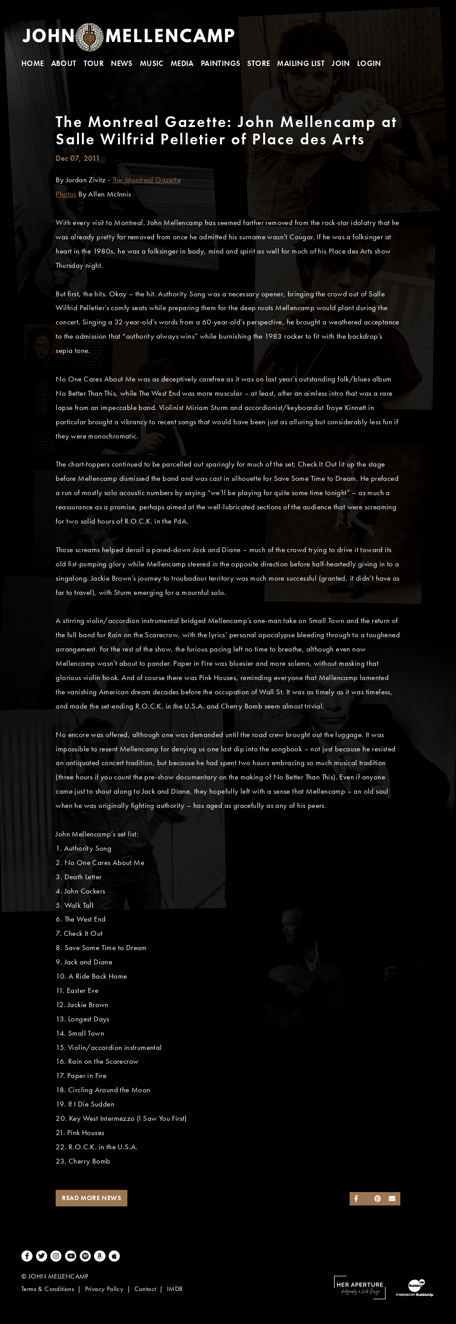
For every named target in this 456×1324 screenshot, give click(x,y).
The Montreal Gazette (146, 179)
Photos (66, 194)
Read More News (91, 1197)
